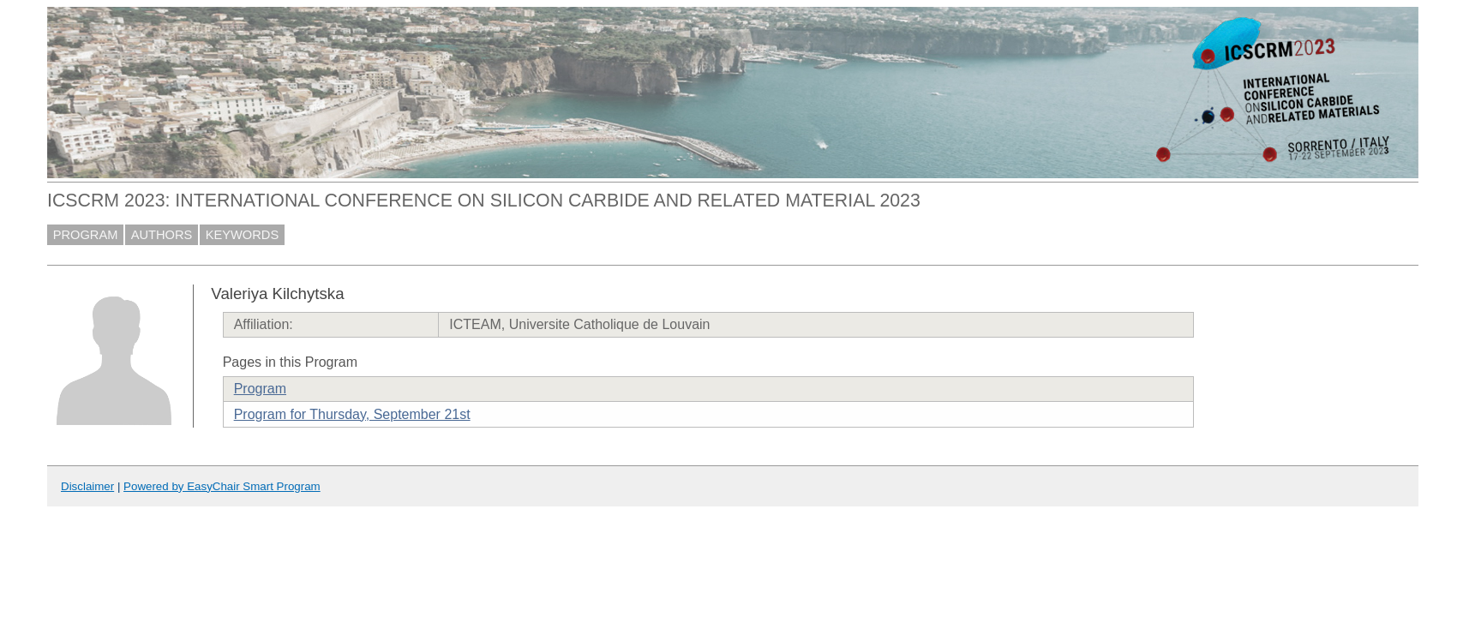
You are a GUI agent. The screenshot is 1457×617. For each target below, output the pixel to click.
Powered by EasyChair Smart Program (222, 486)
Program (260, 388)
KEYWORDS (242, 235)
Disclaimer (87, 486)
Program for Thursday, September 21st (352, 414)
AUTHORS (162, 235)
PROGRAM (85, 235)
